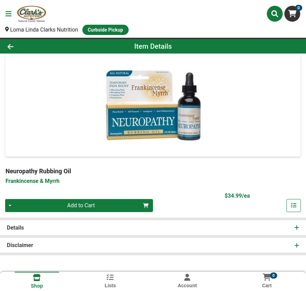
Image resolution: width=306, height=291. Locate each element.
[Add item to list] (293, 205)
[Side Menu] (8, 13)
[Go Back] (42, 46)
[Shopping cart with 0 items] (292, 13)
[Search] (274, 14)
